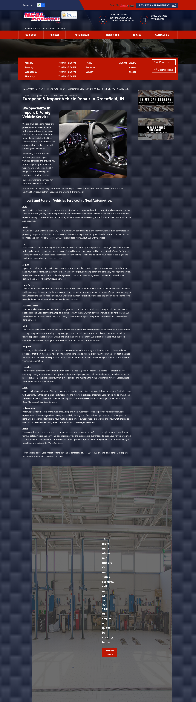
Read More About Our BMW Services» (88, 237)
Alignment (50, 188)
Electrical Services (30, 191)
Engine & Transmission (73, 191)
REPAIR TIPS (113, 35)
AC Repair (40, 188)
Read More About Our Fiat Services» (45, 258)
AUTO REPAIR (82, 35)
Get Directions (163, 69)
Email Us (161, 62)
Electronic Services (49, 191)
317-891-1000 (158, 19)
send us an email (108, 452)
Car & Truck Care (91, 188)
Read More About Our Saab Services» (40, 401)
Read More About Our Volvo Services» (45, 443)
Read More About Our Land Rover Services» (58, 299)
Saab (24, 387)
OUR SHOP (30, 35)
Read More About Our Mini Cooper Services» (81, 340)
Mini (24, 326)
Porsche (26, 367)
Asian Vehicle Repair (65, 188)
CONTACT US (162, 35)
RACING (137, 35)
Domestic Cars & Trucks (111, 188)
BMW (25, 227)
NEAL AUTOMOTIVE (32, 88)
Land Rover (28, 285)
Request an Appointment (157, 5)
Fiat (24, 244)
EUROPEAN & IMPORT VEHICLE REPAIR (109, 88)
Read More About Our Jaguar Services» (48, 278)
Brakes (79, 188)
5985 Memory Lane (48, 95)
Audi (24, 206)
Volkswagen (28, 408)
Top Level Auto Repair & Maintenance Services (66, 88)
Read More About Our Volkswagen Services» (74, 422)
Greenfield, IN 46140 (67, 95)
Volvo (25, 428)
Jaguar (25, 264)
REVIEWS (54, 35)
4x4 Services (28, 188)
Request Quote (109, 652)
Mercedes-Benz (30, 305)
